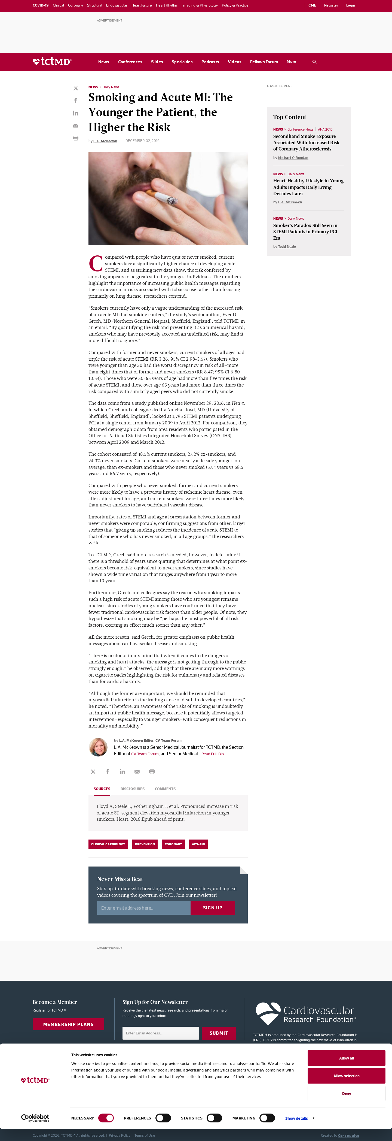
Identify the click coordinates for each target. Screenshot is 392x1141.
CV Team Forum (146, 753)
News (103, 61)
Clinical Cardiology (108, 844)
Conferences (130, 61)
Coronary (173, 844)
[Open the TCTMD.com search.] (314, 62)
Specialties (182, 61)
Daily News (112, 87)
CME (312, 5)
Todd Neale (288, 247)
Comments (165, 788)
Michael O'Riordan (294, 158)
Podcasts (210, 61)
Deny (346, 1105)
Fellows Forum (264, 61)
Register (331, 5)
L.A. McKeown (105, 140)
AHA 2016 (329, 129)
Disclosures (133, 788)
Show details (296, 1130)
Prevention (145, 844)
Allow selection (346, 1088)
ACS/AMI (198, 844)
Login (350, 5)
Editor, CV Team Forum (166, 740)
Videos (234, 61)
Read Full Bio (216, 753)
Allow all (346, 1070)
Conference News (302, 129)
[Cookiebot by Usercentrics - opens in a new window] (35, 1130)
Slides (157, 61)
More (291, 61)
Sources (102, 788)
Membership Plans (68, 1024)
